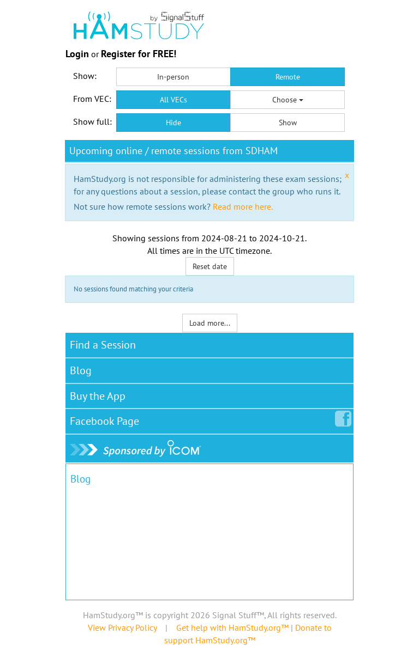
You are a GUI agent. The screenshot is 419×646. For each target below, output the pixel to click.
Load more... (209, 323)
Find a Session (103, 345)
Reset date (210, 266)
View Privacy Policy (122, 627)
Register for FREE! (138, 53)
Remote (288, 77)
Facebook (106, 419)
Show (288, 122)
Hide (173, 122)
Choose (287, 100)
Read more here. (243, 206)
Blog (81, 370)
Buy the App (97, 396)
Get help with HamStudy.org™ (232, 627)
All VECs (173, 100)
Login (77, 53)
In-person (173, 77)
